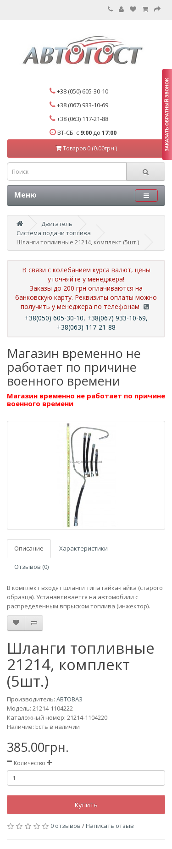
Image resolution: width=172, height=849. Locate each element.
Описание (29, 548)
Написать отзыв (110, 825)
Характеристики (83, 548)
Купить (86, 804)
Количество (29, 763)
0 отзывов (65, 825)
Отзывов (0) (31, 566)
